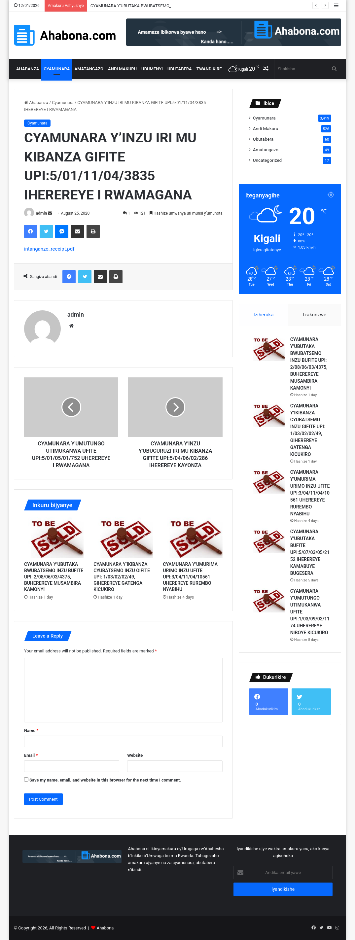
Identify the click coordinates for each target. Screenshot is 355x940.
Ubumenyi (152, 68)
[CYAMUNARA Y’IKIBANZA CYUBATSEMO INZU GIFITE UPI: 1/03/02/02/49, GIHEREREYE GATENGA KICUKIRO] (123, 537)
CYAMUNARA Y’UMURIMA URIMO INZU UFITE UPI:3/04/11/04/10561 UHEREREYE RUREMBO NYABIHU (190, 577)
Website (135, 755)
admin (41, 213)
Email (31, 755)
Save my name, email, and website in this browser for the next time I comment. (105, 780)
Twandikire (209, 68)
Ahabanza (27, 68)
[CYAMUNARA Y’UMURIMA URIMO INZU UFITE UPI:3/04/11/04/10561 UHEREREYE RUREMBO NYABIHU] (192, 537)
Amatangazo (89, 68)
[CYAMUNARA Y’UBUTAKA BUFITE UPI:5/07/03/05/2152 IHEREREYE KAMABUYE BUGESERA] (267, 540)
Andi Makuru (122, 68)
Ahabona (105, 927)
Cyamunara (57, 68)
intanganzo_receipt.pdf (49, 249)
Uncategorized (267, 160)
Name (31, 730)
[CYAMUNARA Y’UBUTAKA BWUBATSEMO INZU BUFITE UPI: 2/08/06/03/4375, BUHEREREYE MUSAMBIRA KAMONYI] (54, 537)
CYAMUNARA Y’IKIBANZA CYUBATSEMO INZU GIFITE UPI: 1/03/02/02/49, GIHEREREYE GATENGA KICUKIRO (121, 577)
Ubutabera (179, 68)
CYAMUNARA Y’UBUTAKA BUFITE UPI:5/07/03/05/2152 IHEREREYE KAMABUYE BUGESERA (310, 552)
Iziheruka (264, 315)
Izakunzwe (315, 315)
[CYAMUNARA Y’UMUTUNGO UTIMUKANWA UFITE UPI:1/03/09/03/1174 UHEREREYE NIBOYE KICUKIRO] (267, 600)
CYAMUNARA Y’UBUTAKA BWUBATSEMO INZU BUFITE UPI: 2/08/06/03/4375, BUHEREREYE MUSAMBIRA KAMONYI (53, 577)
